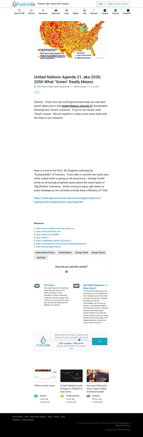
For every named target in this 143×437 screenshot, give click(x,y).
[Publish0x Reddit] (128, 417)
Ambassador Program (38, 417)
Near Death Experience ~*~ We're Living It (68, 86)
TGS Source (42, 86)
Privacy (57, 417)
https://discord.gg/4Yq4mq (48, 246)
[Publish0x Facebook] (125, 417)
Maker (76, 11)
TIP (99, 341)
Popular (41, 4)
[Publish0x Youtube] (130, 417)
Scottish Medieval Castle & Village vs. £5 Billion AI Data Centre (71, 388)
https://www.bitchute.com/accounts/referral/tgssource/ (61, 243)
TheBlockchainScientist (76, 396)
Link (84, 11)
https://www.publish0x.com (48, 231)
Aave (66, 11)
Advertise (16, 420)
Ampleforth (128, 11)
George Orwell (81, 252)
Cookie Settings (27, 420)
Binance (94, 11)
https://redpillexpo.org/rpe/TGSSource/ (53, 240)
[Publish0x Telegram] (127, 417)
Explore (65, 4)
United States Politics (45, 252)
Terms (50, 417)
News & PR (56, 4)
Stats (63, 417)
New (48, 4)
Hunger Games (98, 252)
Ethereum (43, 11)
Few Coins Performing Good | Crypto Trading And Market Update (97, 388)
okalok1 (43, 396)
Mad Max (41, 257)
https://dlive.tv (42, 237)
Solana (105, 11)
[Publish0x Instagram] (129, 417)
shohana (96, 396)
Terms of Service (120, 425)
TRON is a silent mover (44, 385)
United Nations (65, 252)
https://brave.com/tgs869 (47, 234)
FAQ (26, 417)
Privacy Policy (123, 423)
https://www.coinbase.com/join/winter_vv (55, 228)
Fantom (115, 11)
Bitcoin (31, 11)
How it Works (17, 417)
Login (100, 4)
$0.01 (37, 92)
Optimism (55, 11)
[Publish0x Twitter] (126, 417)
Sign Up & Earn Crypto (118, 4)
